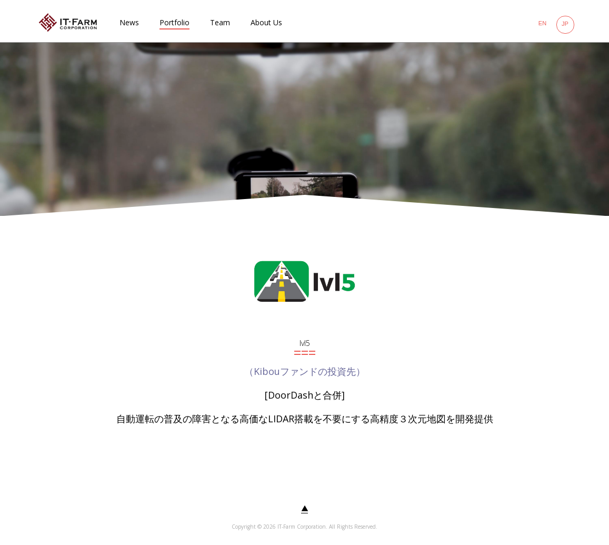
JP (565, 24)
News (129, 22)
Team (220, 22)
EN (542, 23)
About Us (266, 22)
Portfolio (174, 22)
